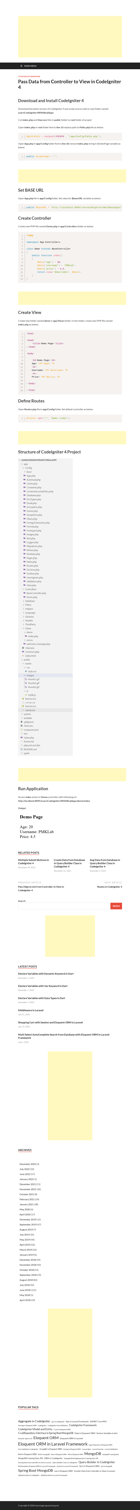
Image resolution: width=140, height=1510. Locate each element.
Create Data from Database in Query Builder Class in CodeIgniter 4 (69, 863)
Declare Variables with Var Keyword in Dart (43, 985)
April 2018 (25, 1300)
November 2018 (28, 1264)
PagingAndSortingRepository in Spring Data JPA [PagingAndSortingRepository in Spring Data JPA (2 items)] (81, 1458)
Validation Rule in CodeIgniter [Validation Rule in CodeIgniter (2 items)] (28, 1475)
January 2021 (27, 1204)
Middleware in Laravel (30, 1010)
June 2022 (25, 1174)
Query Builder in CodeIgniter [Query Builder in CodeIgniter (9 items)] (97, 1462)
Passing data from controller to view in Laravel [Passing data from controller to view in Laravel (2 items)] (34, 1462)
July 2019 (25, 1234)
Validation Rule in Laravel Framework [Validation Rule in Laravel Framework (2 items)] (54, 1475)
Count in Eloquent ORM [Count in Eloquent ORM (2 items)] (62, 1429)
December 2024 (28, 1164)
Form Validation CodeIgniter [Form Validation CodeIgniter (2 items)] (28, 1449)
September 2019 (28, 1224)
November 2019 (28, 1219)
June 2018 (25, 1290)
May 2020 (25, 1209)
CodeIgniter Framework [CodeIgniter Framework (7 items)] (83, 1425)
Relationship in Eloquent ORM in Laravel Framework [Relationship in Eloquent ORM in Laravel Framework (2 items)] (37, 1466)
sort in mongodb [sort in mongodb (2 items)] (106, 1466)
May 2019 (25, 1239)
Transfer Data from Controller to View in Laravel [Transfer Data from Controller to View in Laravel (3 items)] (94, 1471)
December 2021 (28, 1184)
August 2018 (26, 1279)
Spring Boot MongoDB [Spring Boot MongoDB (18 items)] (35, 1470)
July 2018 (25, 1285)
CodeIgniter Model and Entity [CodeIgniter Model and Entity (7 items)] (35, 1429)
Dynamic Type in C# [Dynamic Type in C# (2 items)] (25, 1438)
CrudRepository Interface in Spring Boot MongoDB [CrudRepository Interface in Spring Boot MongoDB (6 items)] (45, 1433)
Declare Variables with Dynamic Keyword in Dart (46, 973)
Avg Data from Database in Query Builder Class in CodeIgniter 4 (105, 863)
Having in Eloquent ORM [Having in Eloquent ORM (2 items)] (72, 1449)
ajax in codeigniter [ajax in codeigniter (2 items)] (58, 1422)
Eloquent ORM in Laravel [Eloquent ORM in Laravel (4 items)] (71, 1438)
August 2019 (26, 1229)
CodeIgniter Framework (29, 76)
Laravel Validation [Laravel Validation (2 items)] (111, 1449)
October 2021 (27, 1194)
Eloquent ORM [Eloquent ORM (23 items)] (46, 1437)
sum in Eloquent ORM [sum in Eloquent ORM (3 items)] (63, 1471)
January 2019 (27, 1254)
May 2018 (25, 1295)
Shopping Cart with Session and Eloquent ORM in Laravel (50, 1022)
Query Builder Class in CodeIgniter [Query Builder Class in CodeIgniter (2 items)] (64, 1462)
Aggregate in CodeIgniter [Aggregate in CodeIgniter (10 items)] (34, 1421)
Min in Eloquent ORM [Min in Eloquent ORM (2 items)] (75, 1454)
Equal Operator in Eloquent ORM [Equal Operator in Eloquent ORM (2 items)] (100, 1445)
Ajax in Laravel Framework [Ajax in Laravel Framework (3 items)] (77, 1421)
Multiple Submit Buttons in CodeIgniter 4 (33, 861)
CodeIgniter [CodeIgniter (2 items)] (42, 1425)
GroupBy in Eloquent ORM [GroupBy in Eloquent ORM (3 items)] (50, 1449)
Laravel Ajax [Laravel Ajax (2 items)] (86, 1449)
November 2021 (28, 1189)
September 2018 (28, 1274)
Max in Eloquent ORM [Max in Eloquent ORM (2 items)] (59, 1454)
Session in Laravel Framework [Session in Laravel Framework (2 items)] (67, 1466)
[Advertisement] (79, 37)
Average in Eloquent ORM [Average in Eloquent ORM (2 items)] (27, 1425)
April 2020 (25, 1214)
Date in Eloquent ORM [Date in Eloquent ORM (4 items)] (85, 1433)
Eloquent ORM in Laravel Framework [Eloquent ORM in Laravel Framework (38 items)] (53, 1443)
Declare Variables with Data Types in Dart (41, 998)
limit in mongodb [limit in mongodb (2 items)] (44, 1454)
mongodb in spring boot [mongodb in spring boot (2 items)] (110, 1454)
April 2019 (25, 1244)
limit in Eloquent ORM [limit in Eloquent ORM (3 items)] (27, 1454)
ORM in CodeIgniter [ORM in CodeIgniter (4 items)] (53, 1458)
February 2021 (27, 1199)
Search (22, 900)
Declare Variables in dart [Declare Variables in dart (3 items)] (107, 1433)
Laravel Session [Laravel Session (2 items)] (97, 1449)
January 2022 (27, 1179)
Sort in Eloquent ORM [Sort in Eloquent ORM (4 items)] (89, 1466)
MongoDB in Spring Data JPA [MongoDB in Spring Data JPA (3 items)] (30, 1458)
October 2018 (27, 1269)
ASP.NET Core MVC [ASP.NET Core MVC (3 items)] (98, 1421)
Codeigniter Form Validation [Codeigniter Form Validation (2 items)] (58, 1425)
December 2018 (28, 1259)
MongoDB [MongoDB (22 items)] (92, 1453)
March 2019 (26, 1249)
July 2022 (25, 1169)
